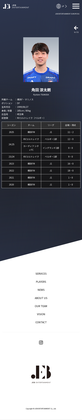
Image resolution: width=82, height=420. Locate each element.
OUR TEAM (41, 306)
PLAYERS (41, 281)
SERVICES (41, 273)
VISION (41, 314)
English (63, 6)
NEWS (41, 290)
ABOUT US (41, 298)
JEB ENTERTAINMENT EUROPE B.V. (67, 14)
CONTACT (41, 322)
